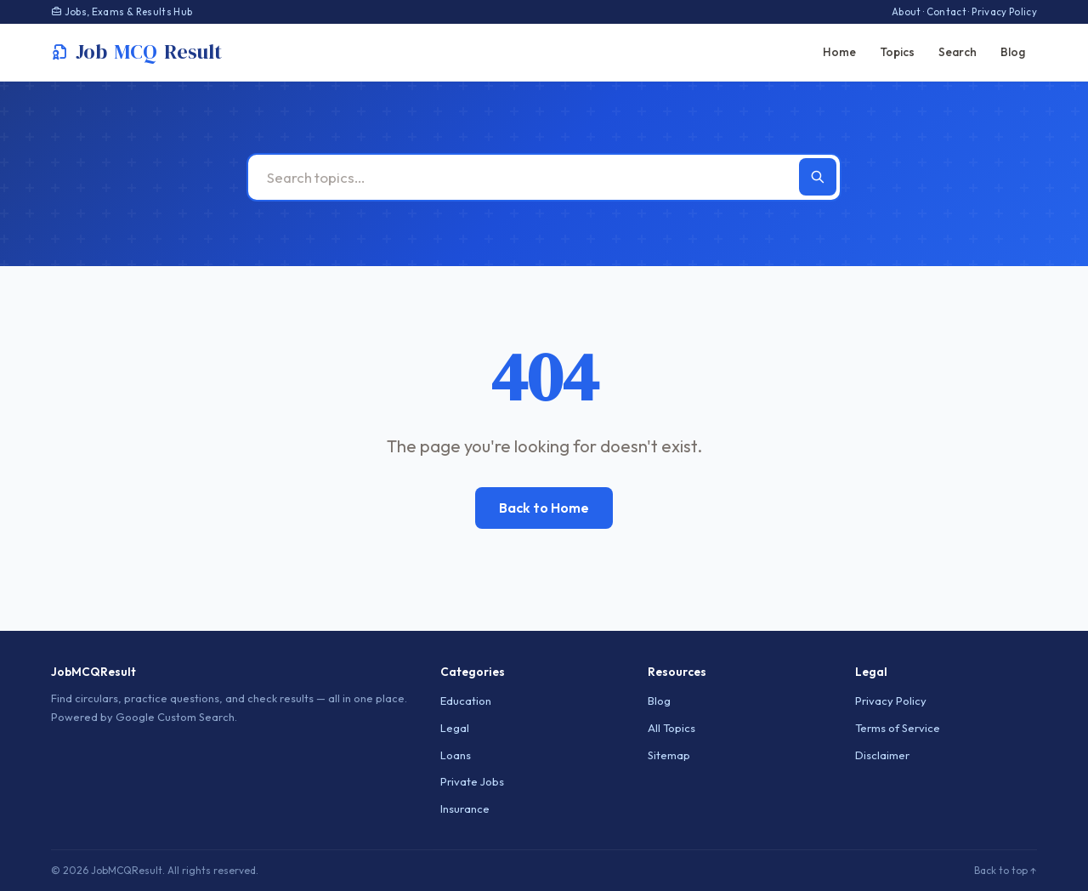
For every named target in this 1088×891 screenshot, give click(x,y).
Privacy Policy (1004, 11)
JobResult (136, 52)
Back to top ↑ (1005, 870)
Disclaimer (882, 755)
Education (465, 700)
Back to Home (544, 507)
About (906, 11)
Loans (455, 755)
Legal (454, 728)
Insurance (465, 808)
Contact (946, 11)
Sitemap (669, 755)
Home (839, 52)
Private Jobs (472, 781)
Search (957, 52)
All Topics (671, 728)
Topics (897, 52)
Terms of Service (897, 728)
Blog (1012, 52)
